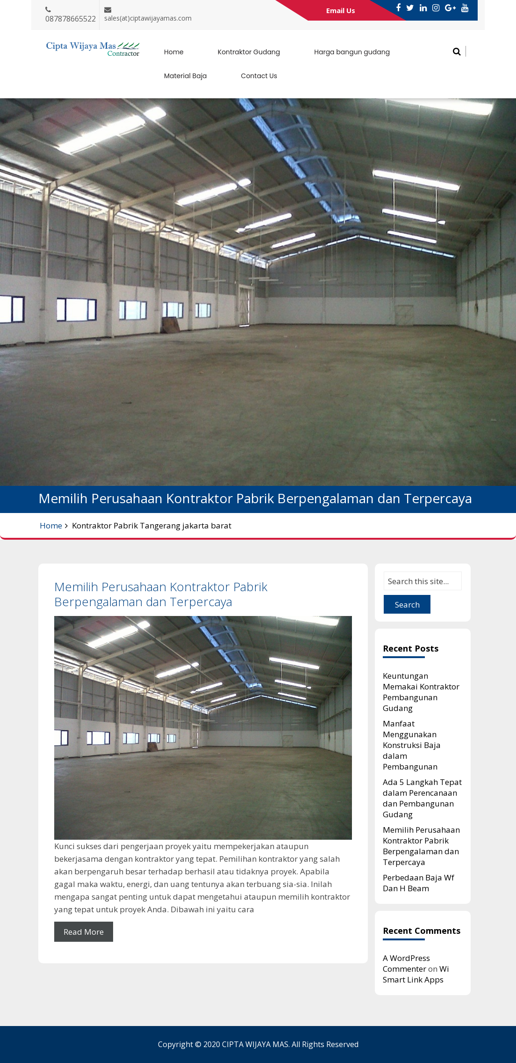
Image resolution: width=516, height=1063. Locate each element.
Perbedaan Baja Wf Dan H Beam (418, 883)
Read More (84, 931)
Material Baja (185, 76)
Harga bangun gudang (352, 52)
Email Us (340, 10)
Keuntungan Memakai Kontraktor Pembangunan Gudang (421, 691)
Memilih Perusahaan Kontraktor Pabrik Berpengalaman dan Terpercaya (160, 593)
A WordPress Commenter (406, 963)
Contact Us (259, 76)
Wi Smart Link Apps (416, 974)
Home (174, 52)
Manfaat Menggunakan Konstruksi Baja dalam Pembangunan (412, 745)
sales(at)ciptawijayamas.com (148, 18)
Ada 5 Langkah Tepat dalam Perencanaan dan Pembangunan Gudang (422, 798)
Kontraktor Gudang (249, 52)
